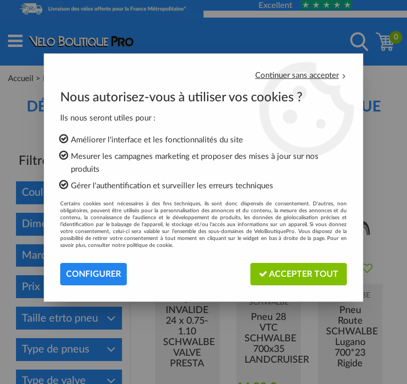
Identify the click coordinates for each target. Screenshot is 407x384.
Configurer (93, 274)
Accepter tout (298, 273)
